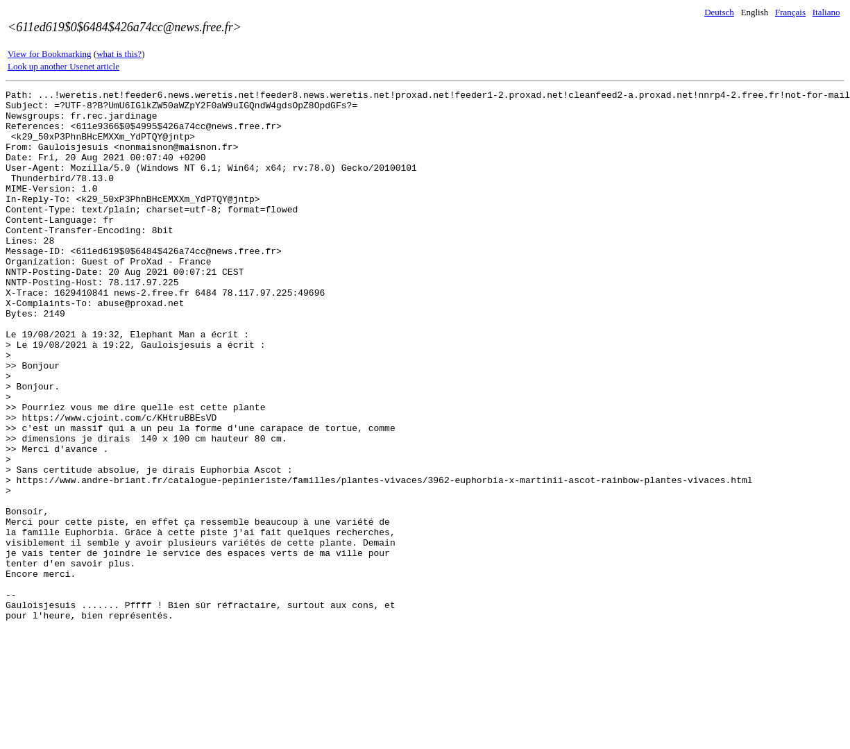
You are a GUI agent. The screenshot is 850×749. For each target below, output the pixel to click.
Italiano (826, 12)
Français (790, 12)
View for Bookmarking (50, 54)
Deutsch (719, 12)
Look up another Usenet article (63, 66)
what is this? (119, 54)
